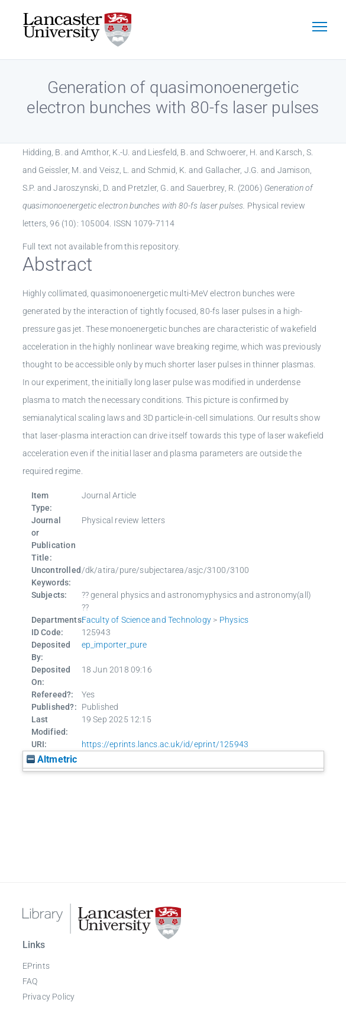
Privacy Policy (48, 996)
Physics (233, 620)
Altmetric (52, 759)
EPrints (36, 966)
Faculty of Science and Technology (147, 620)
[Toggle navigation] (320, 28)
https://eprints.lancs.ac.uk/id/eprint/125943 (165, 744)
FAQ (30, 981)
